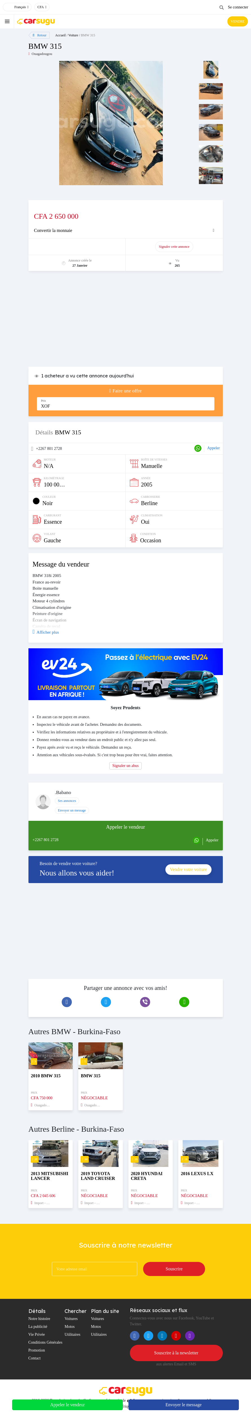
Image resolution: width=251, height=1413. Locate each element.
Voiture (73, 35)
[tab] (125, 230)
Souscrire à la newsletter (176, 1352)
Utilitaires (72, 1334)
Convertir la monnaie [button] (53, 230)
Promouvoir (80, 247)
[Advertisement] (126, 321)
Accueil (60, 35)
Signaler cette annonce (174, 247)
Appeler (213, 448)
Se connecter (238, 7)
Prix (43, 400)
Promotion (36, 1350)
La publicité (37, 1326)
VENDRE (238, 21)
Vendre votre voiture (188, 869)
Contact (34, 1358)
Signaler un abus (125, 766)
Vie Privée (36, 1334)
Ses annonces (67, 801)
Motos (70, 1326)
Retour (39, 35)
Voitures (71, 1319)
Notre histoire (39, 1319)
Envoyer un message (72, 810)
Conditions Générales (45, 1342)
